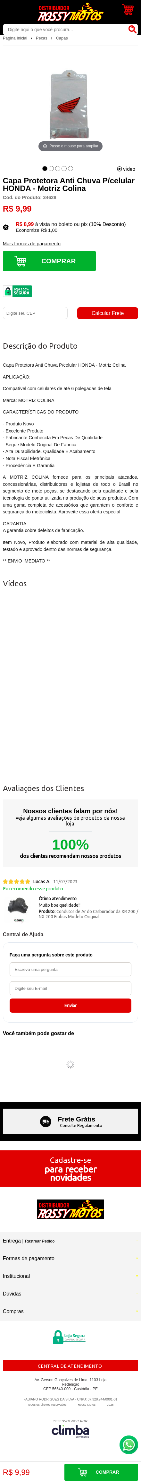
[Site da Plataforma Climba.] (70, 1428)
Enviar (70, 1005)
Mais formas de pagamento (32, 243)
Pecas (42, 38)
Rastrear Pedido (39, 1241)
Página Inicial (16, 38)
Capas (62, 38)
